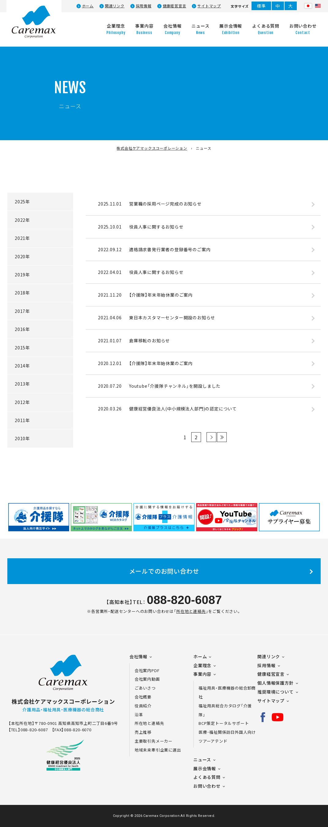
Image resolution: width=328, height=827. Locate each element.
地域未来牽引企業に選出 (158, 750)
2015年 (22, 347)
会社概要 (143, 697)
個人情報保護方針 (275, 683)
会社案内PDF (151, 670)
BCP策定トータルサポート (224, 723)
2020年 (22, 256)
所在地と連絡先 (191, 611)
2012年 (22, 402)
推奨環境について (275, 692)
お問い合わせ (207, 786)
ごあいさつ (145, 688)
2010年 (22, 438)
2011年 (22, 420)
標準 (261, 6)
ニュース (202, 759)
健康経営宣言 (174, 6)
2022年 (22, 220)
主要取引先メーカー (154, 741)
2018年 (22, 293)
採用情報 (143, 6)
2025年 (22, 201)
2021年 (22, 238)
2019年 (22, 274)
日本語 (308, 5)
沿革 (139, 714)
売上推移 (143, 732)
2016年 (22, 329)
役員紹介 (143, 706)
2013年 (22, 384)
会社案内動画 (147, 679)
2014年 (22, 366)
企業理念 (202, 665)
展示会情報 (204, 768)
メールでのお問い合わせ (164, 571)
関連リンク (115, 6)
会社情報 (138, 656)
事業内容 (202, 674)
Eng (318, 6)
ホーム (88, 6)
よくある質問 (207, 777)
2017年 (22, 311)
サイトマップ (209, 6)
